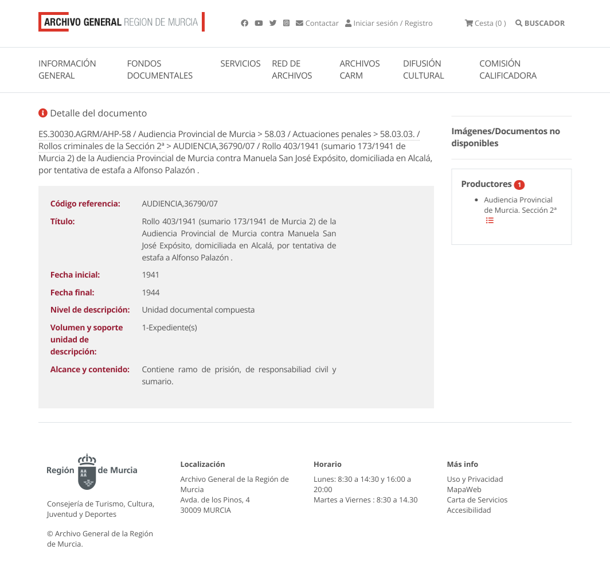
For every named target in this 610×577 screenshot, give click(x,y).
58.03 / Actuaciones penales (317, 134)
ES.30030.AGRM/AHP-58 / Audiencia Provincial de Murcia (147, 134)
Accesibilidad (469, 510)
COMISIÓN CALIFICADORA (508, 69)
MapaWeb (464, 489)
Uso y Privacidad (475, 479)
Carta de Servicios (477, 499)
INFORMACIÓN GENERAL (67, 69)
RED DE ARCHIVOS (292, 69)
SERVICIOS (241, 63)
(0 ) (485, 23)
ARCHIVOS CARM (359, 69)
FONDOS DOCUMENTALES (160, 69)
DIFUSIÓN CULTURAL (423, 69)
